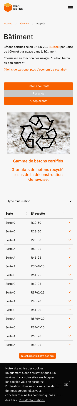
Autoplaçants (38, 101)
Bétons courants (38, 86)
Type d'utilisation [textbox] (19, 201)
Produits (8, 23)
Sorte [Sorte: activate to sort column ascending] (9, 214)
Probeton (15, 7)
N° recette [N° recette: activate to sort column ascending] (38, 214)
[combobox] (38, 201)
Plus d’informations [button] (32, 400)
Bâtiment (24, 23)
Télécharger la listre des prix (37, 356)
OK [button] (66, 385)
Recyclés (38, 93)
